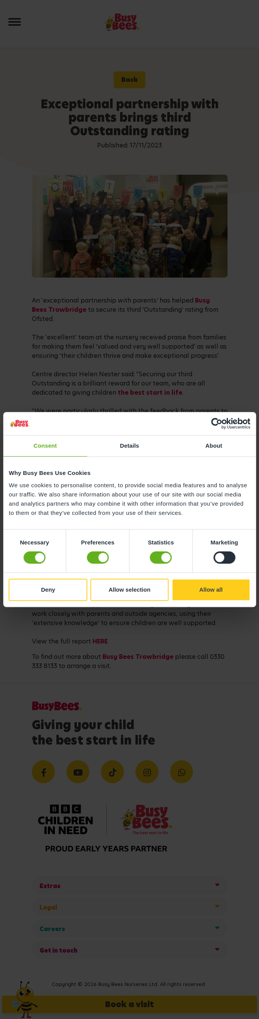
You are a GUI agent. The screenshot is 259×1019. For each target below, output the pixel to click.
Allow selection (129, 589)
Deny (48, 589)
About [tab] (213, 445)
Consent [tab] (45, 445)
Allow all (211, 589)
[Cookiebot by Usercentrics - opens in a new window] (216, 423)
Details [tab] (129, 445)
